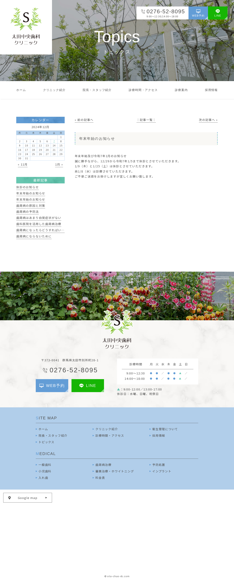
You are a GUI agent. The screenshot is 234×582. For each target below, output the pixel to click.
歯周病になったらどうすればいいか (42, 230)
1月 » (59, 164)
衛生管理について (165, 429)
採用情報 (158, 435)
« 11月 (23, 164)
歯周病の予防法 (27, 211)
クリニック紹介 (106, 429)
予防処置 (158, 464)
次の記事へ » (208, 120)
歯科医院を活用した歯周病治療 (38, 224)
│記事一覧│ (146, 120)
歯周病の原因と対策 (30, 205)
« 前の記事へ (84, 120)
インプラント (161, 471)
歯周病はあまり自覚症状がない (38, 218)
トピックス (46, 442)
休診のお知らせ (27, 187)
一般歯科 (45, 464)
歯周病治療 (103, 464)
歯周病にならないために (34, 236)
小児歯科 (45, 471)
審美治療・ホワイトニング (114, 471)
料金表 (100, 477)
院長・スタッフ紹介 (53, 435)
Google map (28, 498)
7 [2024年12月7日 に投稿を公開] (54, 141)
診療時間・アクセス (109, 435)
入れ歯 (43, 477)
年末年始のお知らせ (30, 193)
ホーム (43, 429)
